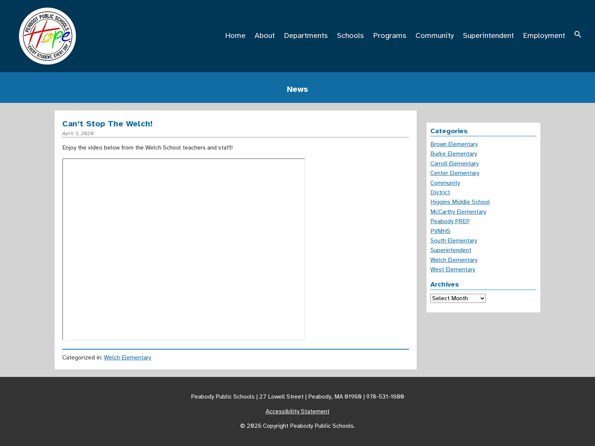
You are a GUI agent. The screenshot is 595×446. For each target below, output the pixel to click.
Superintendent (488, 35)
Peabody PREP (450, 221)
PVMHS (440, 231)
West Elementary (452, 269)
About (265, 35)
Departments (306, 35)
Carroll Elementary (454, 163)
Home (235, 35)
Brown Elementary (454, 144)
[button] (578, 35)
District (440, 192)
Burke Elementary (453, 154)
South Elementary (453, 240)
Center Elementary (454, 173)
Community (435, 35)
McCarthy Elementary (458, 212)
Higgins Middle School (460, 202)
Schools (350, 35)
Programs (389, 35)
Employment (544, 35)
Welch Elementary (127, 357)
